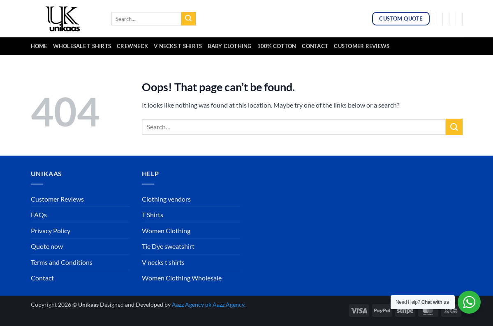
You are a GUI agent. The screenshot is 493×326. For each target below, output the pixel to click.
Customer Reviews (361, 46)
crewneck (132, 46)
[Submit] (188, 19)
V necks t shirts (163, 262)
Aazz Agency (228, 304)
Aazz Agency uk (191, 304)
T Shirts (152, 214)
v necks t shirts (178, 46)
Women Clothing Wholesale (182, 278)
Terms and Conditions (62, 262)
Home (39, 46)
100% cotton (276, 46)
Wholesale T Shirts (82, 46)
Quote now (47, 246)
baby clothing (229, 46)
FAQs (39, 214)
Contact (315, 46)
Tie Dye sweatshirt (168, 246)
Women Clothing (166, 230)
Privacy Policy (50, 230)
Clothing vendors (166, 199)
